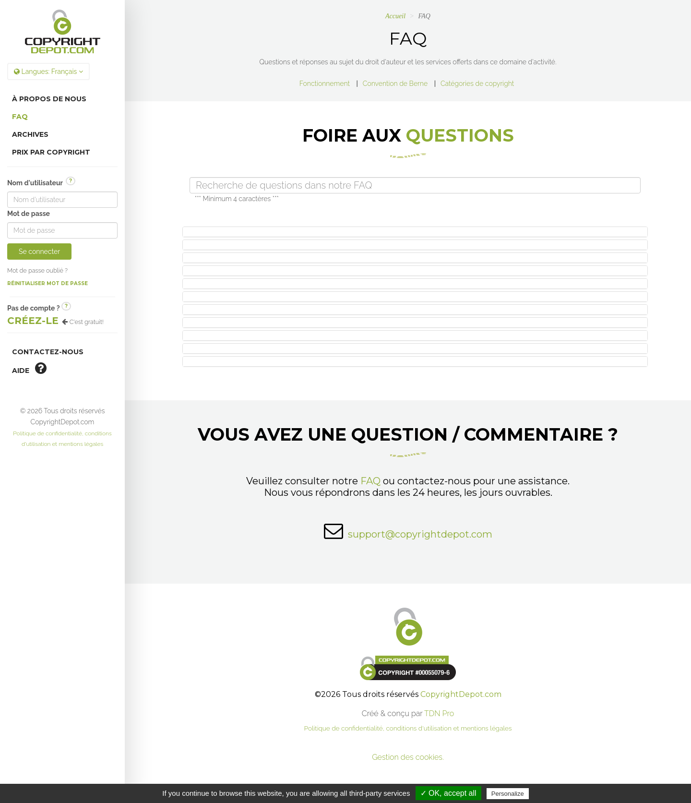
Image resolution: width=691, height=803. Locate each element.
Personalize (507, 793)
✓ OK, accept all (448, 793)
